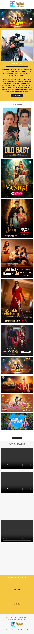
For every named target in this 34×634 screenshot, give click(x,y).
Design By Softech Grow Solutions (17, 619)
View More (17, 438)
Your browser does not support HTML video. (17, 458)
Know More (17, 95)
